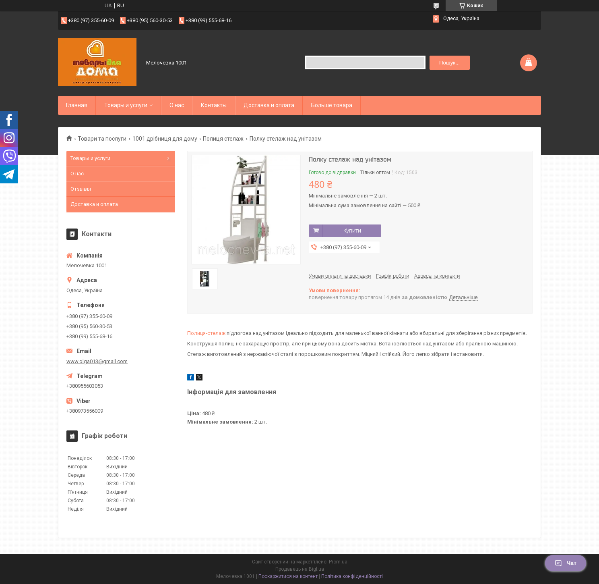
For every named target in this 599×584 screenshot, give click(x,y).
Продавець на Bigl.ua (299, 569)
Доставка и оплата (269, 105)
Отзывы (80, 189)
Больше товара (331, 105)
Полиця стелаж (223, 138)
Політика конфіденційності (352, 576)
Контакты (214, 105)
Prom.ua (338, 562)
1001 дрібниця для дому (164, 138)
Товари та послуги (102, 138)
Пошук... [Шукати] (449, 63)
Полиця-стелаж (206, 333)
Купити (352, 230)
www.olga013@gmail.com (97, 361)
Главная (76, 105)
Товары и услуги (125, 105)
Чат (565, 563)
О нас (176, 105)
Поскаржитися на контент (288, 576)
